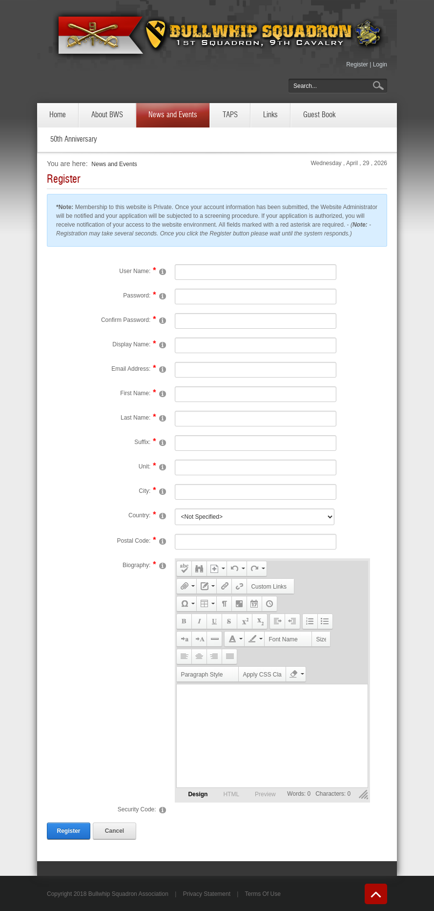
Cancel (114, 830)
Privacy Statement (206, 893)
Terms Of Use (263, 893)
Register (357, 64)
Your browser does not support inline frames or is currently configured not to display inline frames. (272, 735)
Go (379, 86)
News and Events (114, 164)
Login (380, 64)
